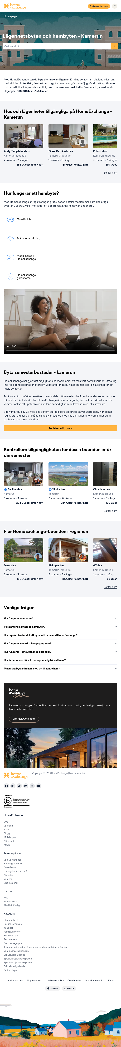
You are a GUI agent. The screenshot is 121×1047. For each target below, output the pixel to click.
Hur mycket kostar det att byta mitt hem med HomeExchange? (60, 635)
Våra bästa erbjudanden (16, 951)
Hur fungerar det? (13, 863)
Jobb (6, 829)
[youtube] (38, 785)
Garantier (9, 875)
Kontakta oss (10, 901)
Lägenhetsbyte (11, 920)
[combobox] (57, 46)
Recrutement (10, 939)
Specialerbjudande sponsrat (18, 958)
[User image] (38, 143)
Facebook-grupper (13, 943)
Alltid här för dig (12, 905)
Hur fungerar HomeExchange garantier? (60, 643)
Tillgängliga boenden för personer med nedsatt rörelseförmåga (36, 947)
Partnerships (10, 970)
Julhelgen (9, 928)
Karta (111, 980)
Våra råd (8, 879)
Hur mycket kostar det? (15, 871)
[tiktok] (19, 785)
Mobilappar (10, 837)
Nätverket (9, 841)
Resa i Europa (11, 935)
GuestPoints (10, 867)
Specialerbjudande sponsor (18, 962)
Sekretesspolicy (55, 980)
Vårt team (9, 825)
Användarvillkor (15, 980)
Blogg (7, 833)
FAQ (6, 897)
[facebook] (6, 785)
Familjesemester (12, 931)
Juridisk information (94, 980)
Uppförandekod (35, 980)
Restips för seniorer (13, 924)
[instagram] (12, 785)
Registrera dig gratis (99, 6)
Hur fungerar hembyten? (60, 618)
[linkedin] (25, 785)
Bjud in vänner (11, 883)
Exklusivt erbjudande (14, 955)
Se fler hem (110, 172)
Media (7, 845)
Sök (114, 46)
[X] (32, 785)
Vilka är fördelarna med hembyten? (60, 626)
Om (6, 822)
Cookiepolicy (74, 980)
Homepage (10, 16)
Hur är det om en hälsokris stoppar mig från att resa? (60, 660)
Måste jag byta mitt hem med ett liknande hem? (60, 668)
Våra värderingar (12, 859)
